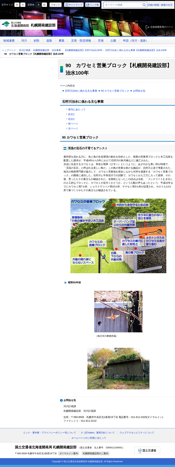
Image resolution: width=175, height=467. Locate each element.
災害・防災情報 (81, 40)
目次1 (71, 114)
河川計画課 (24, 50)
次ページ (73, 128)
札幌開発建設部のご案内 (95, 453)
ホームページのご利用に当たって (89, 438)
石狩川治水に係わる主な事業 (81, 90)
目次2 (71, 119)
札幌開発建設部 (29, 25)
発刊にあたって (77, 109)
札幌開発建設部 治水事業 (47, 50)
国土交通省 (147, 450)
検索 (144, 5)
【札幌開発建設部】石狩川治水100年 (83, 50)
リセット (55, 4)
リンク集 (94, 4)
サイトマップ (75, 4)
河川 (24, 40)
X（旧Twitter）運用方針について (98, 432)
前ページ (73, 123)
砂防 (36, 40)
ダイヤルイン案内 (68, 453)
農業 (61, 40)
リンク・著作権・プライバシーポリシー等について (49, 432)
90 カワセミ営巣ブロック (115, 90)
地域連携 (9, 40)
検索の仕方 (167, 5)
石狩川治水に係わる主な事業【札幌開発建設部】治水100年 (136, 50)
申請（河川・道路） (136, 40)
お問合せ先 (139, 90)
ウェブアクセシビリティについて (137, 432)
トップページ (9, 50)
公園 (113, 40)
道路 (49, 40)
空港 (101, 40)
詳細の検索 (153, 5)
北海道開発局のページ (161, 27)
